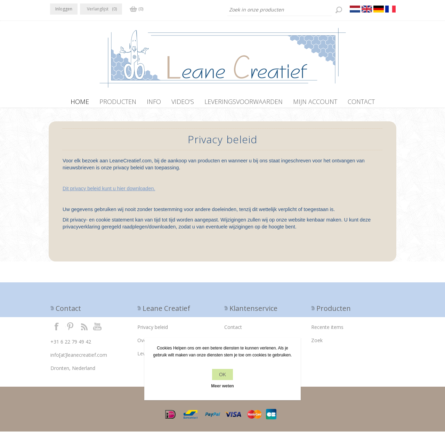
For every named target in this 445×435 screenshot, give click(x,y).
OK (222, 374)
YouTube (98, 330)
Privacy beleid (152, 330)
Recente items (327, 330)
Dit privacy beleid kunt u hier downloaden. (109, 192)
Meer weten (222, 386)
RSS (84, 330)
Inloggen (63, 9)
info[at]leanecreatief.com (78, 358)
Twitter (70, 330)
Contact (233, 330)
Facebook (57, 330)
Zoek (317, 343)
